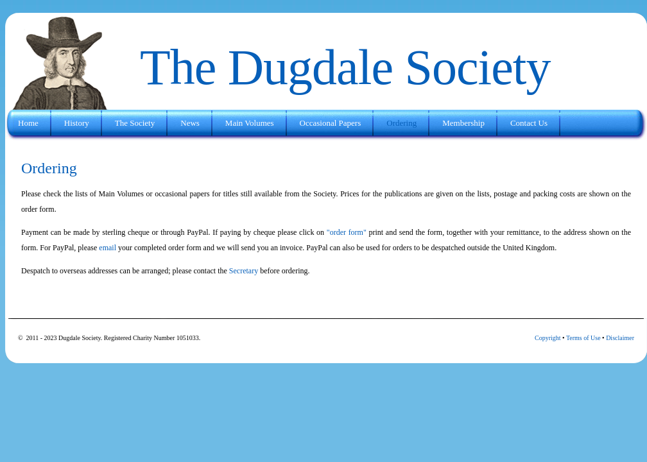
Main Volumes (249, 123)
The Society (135, 123)
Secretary (242, 270)
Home (28, 123)
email (107, 247)
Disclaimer (620, 337)
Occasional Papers (330, 123)
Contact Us (529, 123)
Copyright (548, 337)
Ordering (401, 123)
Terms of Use (583, 337)
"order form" (347, 232)
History (76, 123)
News (190, 123)
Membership (463, 123)
